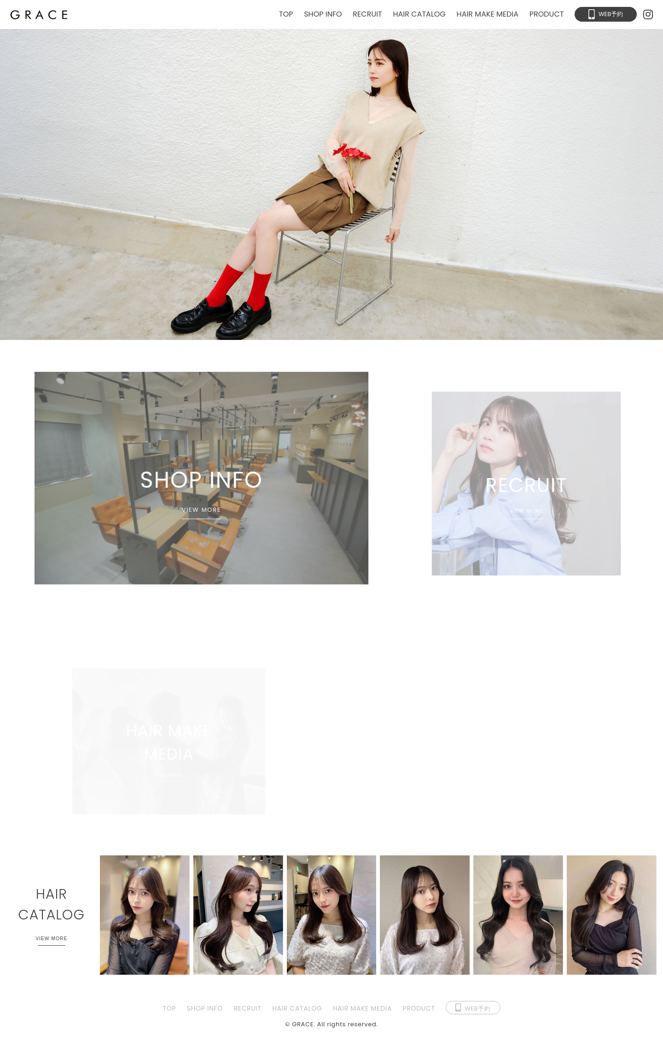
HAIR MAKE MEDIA (487, 14)
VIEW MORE (201, 511)
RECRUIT (367, 14)
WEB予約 (611, 14)
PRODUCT (546, 14)
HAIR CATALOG (419, 14)
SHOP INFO (323, 14)
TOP (286, 14)
